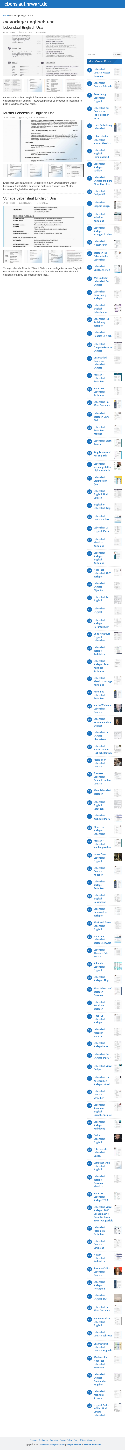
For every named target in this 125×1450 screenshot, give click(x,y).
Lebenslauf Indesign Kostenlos (99, 217)
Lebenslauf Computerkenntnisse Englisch (105, 347)
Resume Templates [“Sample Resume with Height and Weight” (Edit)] (93, 1444)
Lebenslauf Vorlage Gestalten (99, 885)
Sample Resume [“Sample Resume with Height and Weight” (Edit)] (73, 1444)
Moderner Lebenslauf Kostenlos (99, 392)
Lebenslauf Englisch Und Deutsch (101, 494)
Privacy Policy (66, 1440)
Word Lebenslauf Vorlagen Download (102, 992)
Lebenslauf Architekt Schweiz (99, 1395)
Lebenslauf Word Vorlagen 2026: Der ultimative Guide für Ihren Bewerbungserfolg (103, 1214)
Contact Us (43, 1440)
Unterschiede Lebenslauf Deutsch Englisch (103, 1347)
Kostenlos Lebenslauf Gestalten (99, 695)
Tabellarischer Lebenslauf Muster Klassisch (102, 140)
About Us (91, 1440)
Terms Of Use (79, 1440)
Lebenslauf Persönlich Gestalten (99, 1231)
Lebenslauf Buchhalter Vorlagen (99, 1005)
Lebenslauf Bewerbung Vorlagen (100, 295)
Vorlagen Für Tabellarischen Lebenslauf (101, 256)
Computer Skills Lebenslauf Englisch (102, 1166)
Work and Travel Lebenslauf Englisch (102, 926)
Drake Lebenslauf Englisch (99, 1139)
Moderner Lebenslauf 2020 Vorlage (102, 573)
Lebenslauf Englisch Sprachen (99, 805)
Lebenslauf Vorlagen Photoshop (99, 1285)
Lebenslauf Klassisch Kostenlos (99, 542)
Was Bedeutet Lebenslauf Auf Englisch (101, 281)
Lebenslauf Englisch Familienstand (101, 153)
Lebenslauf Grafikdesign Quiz (100, 481)
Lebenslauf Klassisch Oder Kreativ (101, 953)
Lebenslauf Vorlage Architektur (100, 651)
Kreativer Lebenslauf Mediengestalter (102, 844)
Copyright (54, 1440)
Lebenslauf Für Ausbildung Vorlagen (101, 322)
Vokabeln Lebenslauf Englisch (99, 967)
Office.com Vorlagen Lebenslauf (99, 830)
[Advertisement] (106, 30)
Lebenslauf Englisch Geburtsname (101, 309)
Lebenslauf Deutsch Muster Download (102, 73)
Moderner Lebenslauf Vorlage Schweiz (102, 939)
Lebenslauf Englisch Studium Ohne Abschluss (103, 181)
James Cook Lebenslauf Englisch (100, 858)
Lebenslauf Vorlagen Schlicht (99, 167)
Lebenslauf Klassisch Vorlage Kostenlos (103, 681)
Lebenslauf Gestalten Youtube (99, 430)
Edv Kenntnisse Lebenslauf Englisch (102, 1322)
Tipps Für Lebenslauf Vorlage (99, 1019)
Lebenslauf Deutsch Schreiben (99, 1094)
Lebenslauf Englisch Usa (23, 27)
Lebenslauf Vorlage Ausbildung (99, 1125)
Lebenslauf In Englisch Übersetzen (101, 736)
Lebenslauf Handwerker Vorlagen (100, 912)
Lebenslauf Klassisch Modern (99, 1033)
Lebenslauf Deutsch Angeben (99, 871)
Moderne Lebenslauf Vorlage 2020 (101, 1197)
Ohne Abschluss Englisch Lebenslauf (102, 637)
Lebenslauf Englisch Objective (99, 587)
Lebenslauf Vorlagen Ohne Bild (102, 417)
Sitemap (33, 1440)
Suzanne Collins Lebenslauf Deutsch (102, 1272)
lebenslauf (10, 32)
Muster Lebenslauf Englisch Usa (29, 113)
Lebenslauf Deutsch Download (99, 1244)
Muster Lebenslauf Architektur (100, 1258)
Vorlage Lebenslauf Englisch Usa (29, 198)
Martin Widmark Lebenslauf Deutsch (102, 709)
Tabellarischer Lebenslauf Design (101, 1152)
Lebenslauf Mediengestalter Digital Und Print (102, 467)
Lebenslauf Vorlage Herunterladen (101, 623)
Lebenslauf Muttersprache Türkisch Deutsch (103, 749)
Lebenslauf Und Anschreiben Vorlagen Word (102, 1081)
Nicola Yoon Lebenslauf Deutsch (100, 763)
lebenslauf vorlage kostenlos (52, 1444)
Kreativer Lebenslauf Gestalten (99, 378)
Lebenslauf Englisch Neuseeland (100, 899)
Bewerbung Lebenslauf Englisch (100, 98)
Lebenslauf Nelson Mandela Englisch (102, 722)
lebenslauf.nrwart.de (25, 4)
